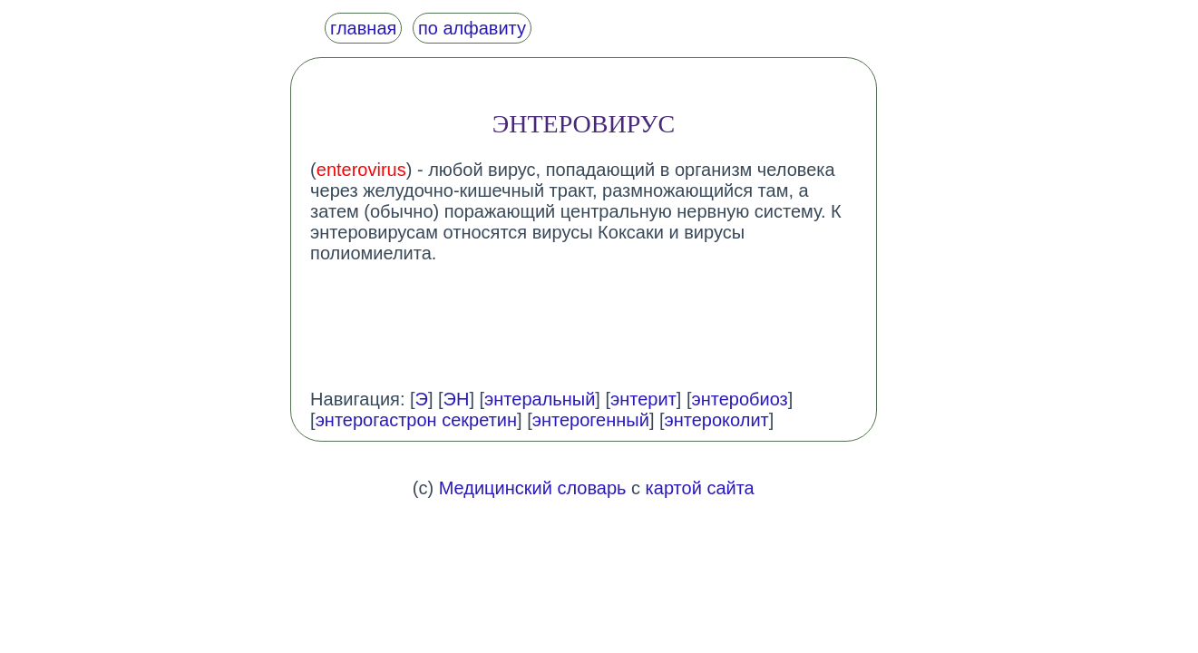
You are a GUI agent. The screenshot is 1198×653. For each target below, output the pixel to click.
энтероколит (717, 420)
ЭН (456, 399)
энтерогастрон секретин (416, 420)
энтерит (643, 399)
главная (363, 28)
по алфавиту (472, 28)
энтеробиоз (739, 399)
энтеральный (539, 399)
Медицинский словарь (533, 488)
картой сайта (700, 488)
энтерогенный (590, 420)
